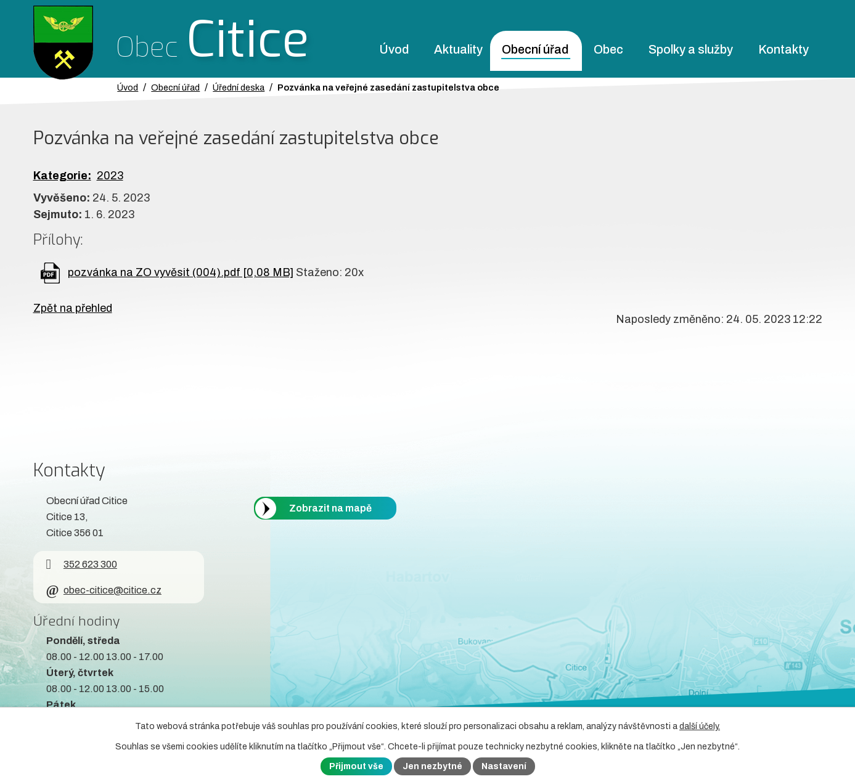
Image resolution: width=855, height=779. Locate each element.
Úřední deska (238, 87)
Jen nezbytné (432, 766)
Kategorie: (62, 175)
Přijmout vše (356, 766)
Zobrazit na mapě (330, 508)
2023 (110, 175)
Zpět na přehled (72, 308)
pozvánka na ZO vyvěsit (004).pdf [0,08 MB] (180, 272)
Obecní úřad (535, 49)
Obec (608, 49)
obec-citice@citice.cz (104, 590)
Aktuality (458, 49)
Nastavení (503, 766)
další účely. (699, 726)
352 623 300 (81, 564)
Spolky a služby (690, 49)
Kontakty (783, 49)
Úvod (394, 49)
